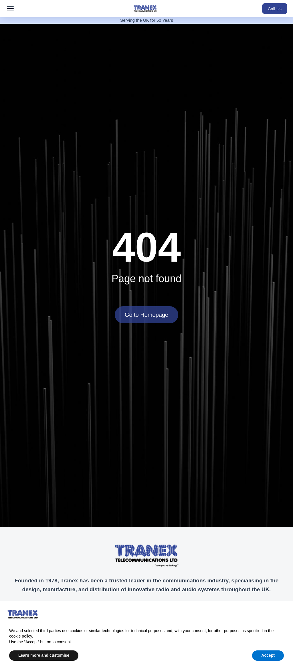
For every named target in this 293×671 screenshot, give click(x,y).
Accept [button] (268, 655)
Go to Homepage (146, 315)
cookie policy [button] (20, 636)
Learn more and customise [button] (43, 655)
